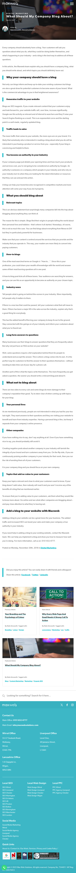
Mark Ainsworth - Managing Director (22, 30)
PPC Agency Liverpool (61, 790)
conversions (46, 630)
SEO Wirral (6, 787)
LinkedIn (44, 575)
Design (21, 630)
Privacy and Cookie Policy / (47, 849)
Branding (8, 630)
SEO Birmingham (9, 810)
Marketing (56, 630)
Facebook (25, 575)
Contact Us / (15, 849)
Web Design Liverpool (35, 790)
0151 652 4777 (20, 720)
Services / (33, 849)
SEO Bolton (6, 807)
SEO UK (5, 801)
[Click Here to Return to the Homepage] (10, 3)
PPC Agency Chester (61, 793)
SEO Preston (7, 804)
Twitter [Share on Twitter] (35, 575)
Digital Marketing (17, 13)
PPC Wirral (57, 787)
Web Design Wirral (34, 787)
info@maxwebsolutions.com (25, 725)
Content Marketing (16, 681)
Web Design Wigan (34, 796)
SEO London (7, 815)
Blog (6, 681)
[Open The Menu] (72, 4)
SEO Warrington (8, 796)
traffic (67, 630)
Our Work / (24, 849)
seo (62, 630)
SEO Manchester (8, 812)
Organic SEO (38, 681)
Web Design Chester (35, 793)
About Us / (6, 849)
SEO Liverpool (7, 790)
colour (15, 630)
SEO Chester (7, 793)
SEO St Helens (7, 799)
